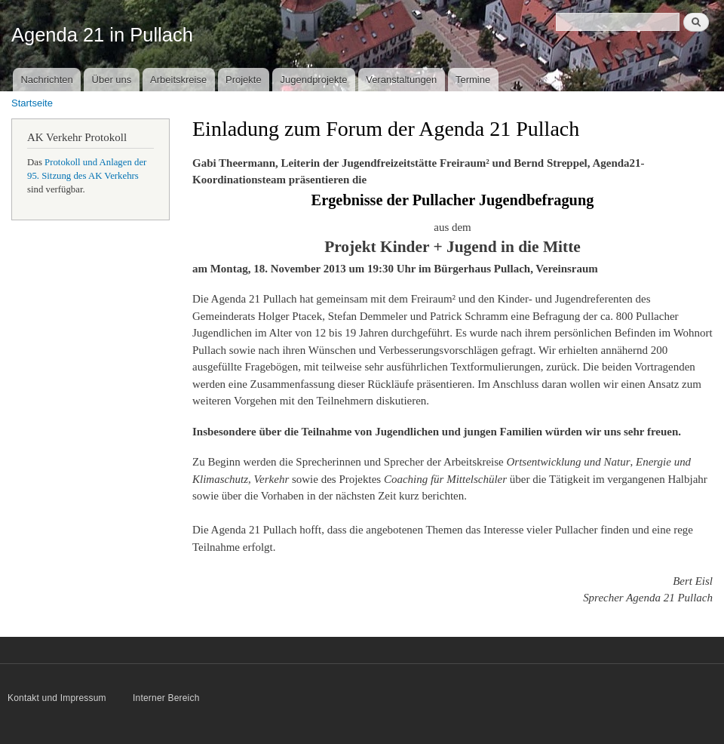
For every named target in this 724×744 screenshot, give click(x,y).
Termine (473, 79)
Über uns (112, 79)
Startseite (32, 103)
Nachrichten (46, 79)
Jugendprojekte (313, 79)
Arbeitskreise (178, 79)
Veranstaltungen (401, 79)
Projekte (243, 79)
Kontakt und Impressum (58, 698)
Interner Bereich (166, 698)
